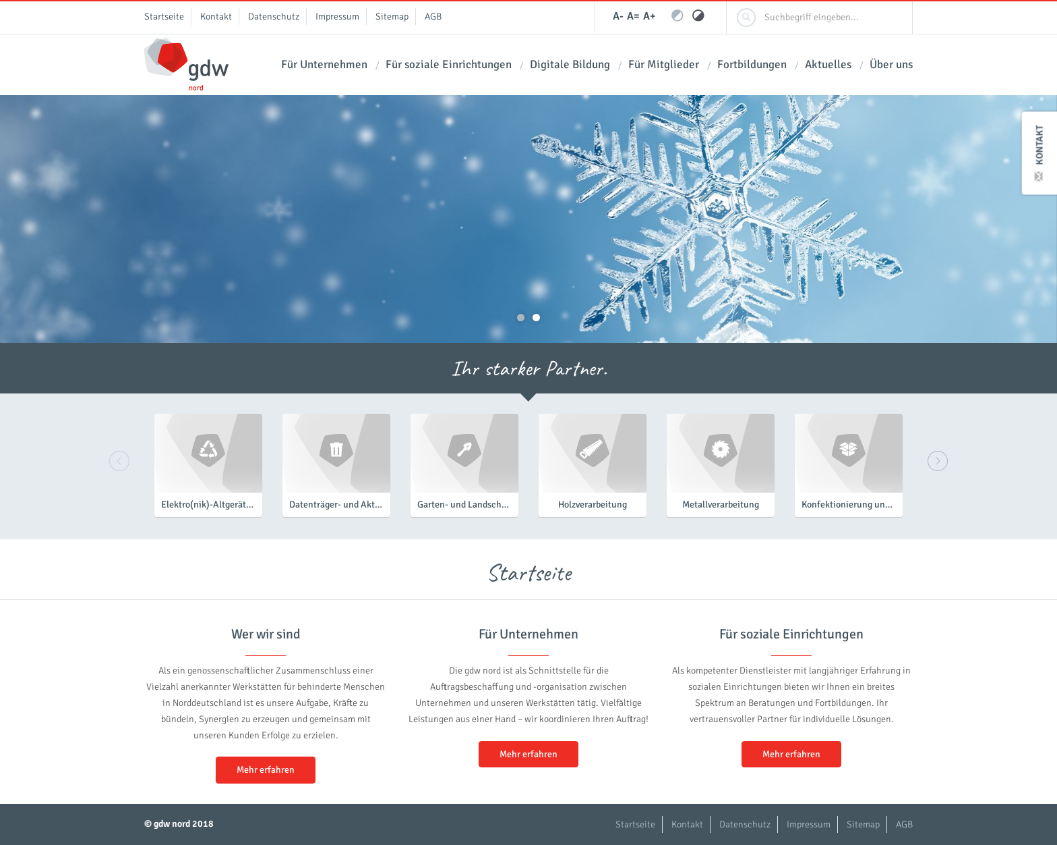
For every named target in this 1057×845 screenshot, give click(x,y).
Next (938, 461)
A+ (649, 16)
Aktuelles (828, 64)
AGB (433, 16)
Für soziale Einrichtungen (449, 64)
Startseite (164, 16)
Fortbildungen (752, 64)
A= (633, 16)
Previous (119, 461)
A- (618, 16)
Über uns (891, 64)
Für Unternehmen (324, 64)
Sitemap (392, 16)
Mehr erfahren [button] (266, 769)
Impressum (337, 16)
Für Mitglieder (663, 64)
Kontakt (1040, 153)
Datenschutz (273, 16)
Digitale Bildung (570, 64)
